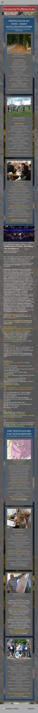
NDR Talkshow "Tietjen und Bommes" (17, 244)
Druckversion (8, 708)
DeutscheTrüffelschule (19, 9)
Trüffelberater (24, 696)
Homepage (25, 316)
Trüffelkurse (24, 221)
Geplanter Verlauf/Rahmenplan (19, 498)
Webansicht (31, 708)
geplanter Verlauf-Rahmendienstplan (19, 631)
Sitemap (16, 708)
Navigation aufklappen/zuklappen (19, 2)
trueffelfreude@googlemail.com (15, 380)
